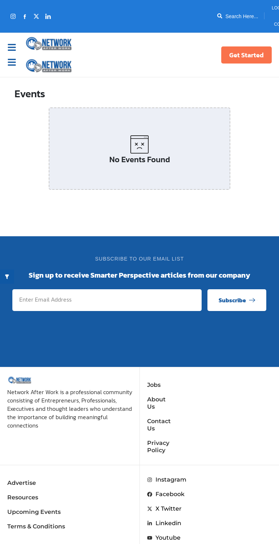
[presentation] (211, 335)
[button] (15, 62)
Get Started (246, 55)
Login (255, 8)
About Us (161, 399)
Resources (22, 475)
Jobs (154, 384)
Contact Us (163, 413)
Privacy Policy (168, 428)
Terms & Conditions (36, 504)
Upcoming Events (34, 490)
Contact (261, 24)
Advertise (21, 461)
